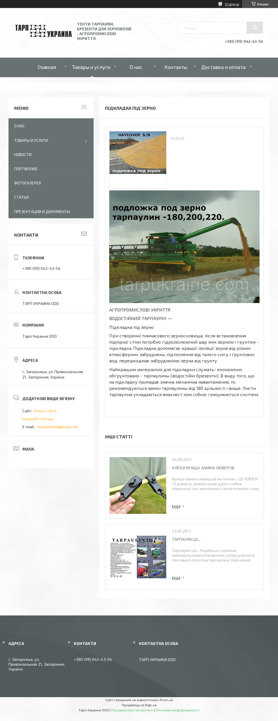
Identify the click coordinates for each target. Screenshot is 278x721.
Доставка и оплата (223, 67)
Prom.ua (166, 700)
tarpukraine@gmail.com (57, 426)
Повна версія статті (178, 506)
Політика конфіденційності (177, 710)
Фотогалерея (27, 182)
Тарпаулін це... (186, 539)
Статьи (21, 197)
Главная (46, 67)
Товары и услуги (91, 67)
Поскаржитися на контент (132, 710)
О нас (136, 67)
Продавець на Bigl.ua (139, 705)
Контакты (175, 67)
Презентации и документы (42, 211)
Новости (22, 154)
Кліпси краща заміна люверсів (203, 467)
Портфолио (25, 168)
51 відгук (232, 4)
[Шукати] (255, 27)
